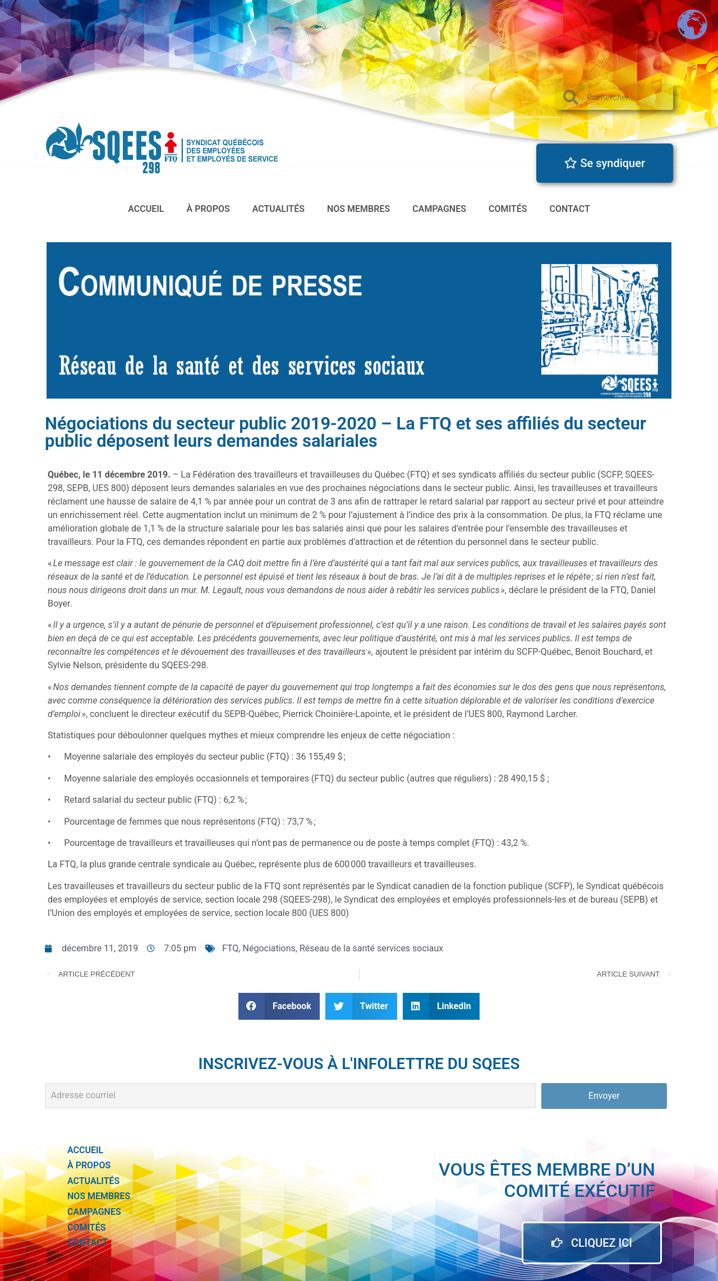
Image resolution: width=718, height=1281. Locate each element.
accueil (146, 209)
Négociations (269, 948)
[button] (279, 1006)
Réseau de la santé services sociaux (371, 948)
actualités (278, 209)
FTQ (230, 948)
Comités (508, 209)
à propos (208, 209)
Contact (569, 209)
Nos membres (358, 209)
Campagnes (439, 209)
